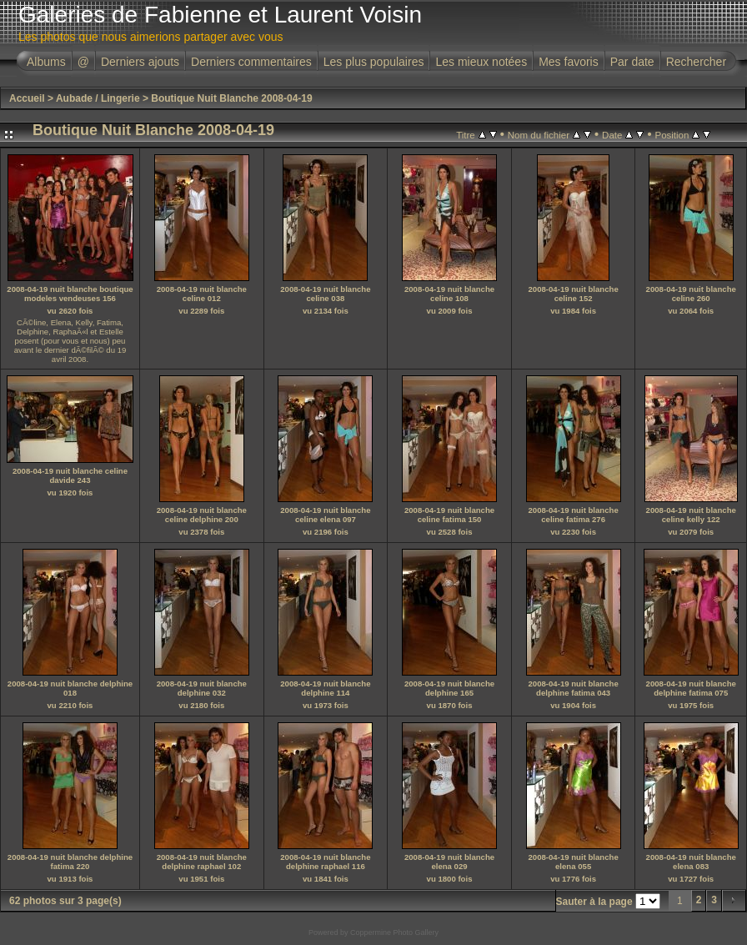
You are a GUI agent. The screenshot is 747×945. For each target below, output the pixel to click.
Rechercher (696, 61)
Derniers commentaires (251, 61)
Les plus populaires (373, 61)
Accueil (27, 98)
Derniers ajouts (140, 61)
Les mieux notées (481, 61)
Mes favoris (569, 61)
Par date (632, 61)
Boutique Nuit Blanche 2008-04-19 (231, 98)
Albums (46, 61)
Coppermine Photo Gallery (394, 932)
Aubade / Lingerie (98, 98)
